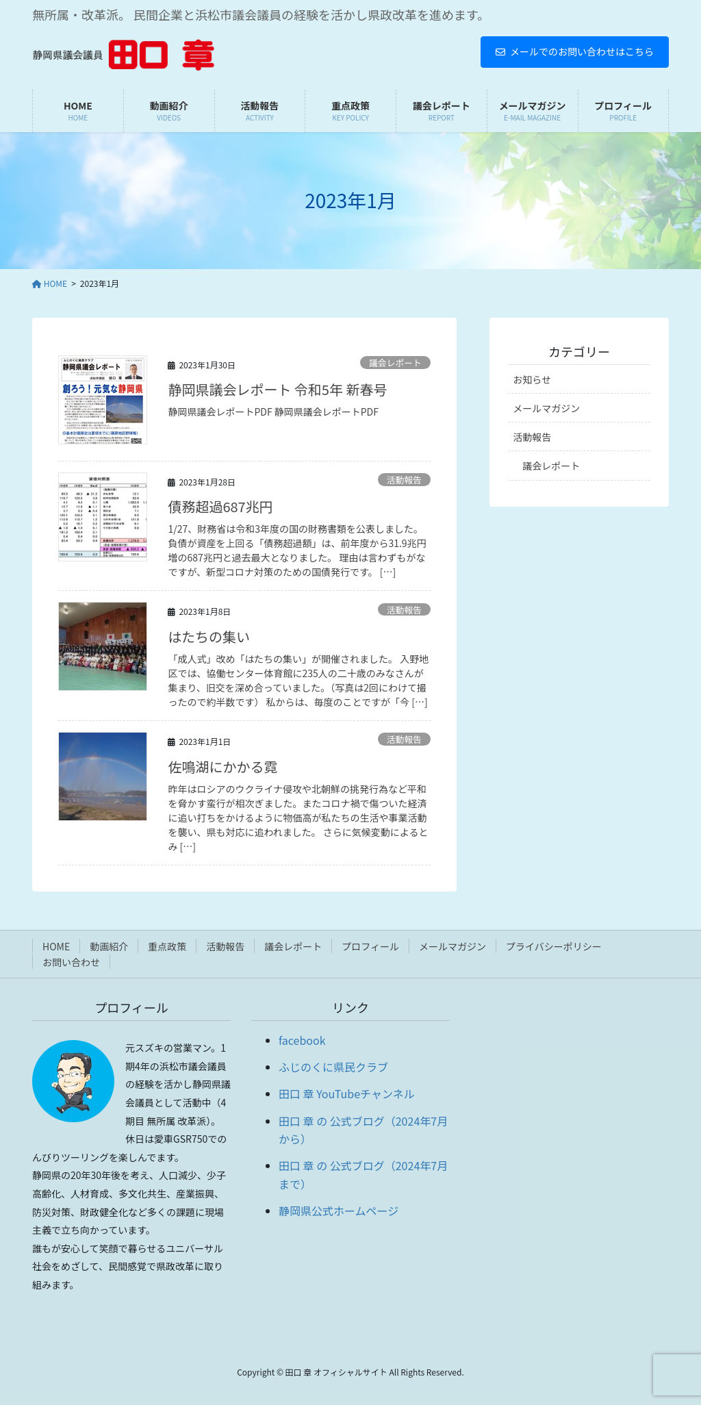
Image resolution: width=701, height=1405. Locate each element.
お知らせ (532, 379)
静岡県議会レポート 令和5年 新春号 (277, 389)
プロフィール (370, 946)
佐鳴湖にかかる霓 (222, 766)
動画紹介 (109, 946)
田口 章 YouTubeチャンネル (347, 1093)
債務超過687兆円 (220, 506)
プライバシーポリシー (554, 946)
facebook (302, 1040)
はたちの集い (209, 636)
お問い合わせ (71, 962)
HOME (56, 946)
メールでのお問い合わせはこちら (575, 51)
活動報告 (404, 479)
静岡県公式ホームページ (338, 1210)
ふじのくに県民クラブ (333, 1067)
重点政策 (167, 946)
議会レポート (395, 362)
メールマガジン (546, 408)
